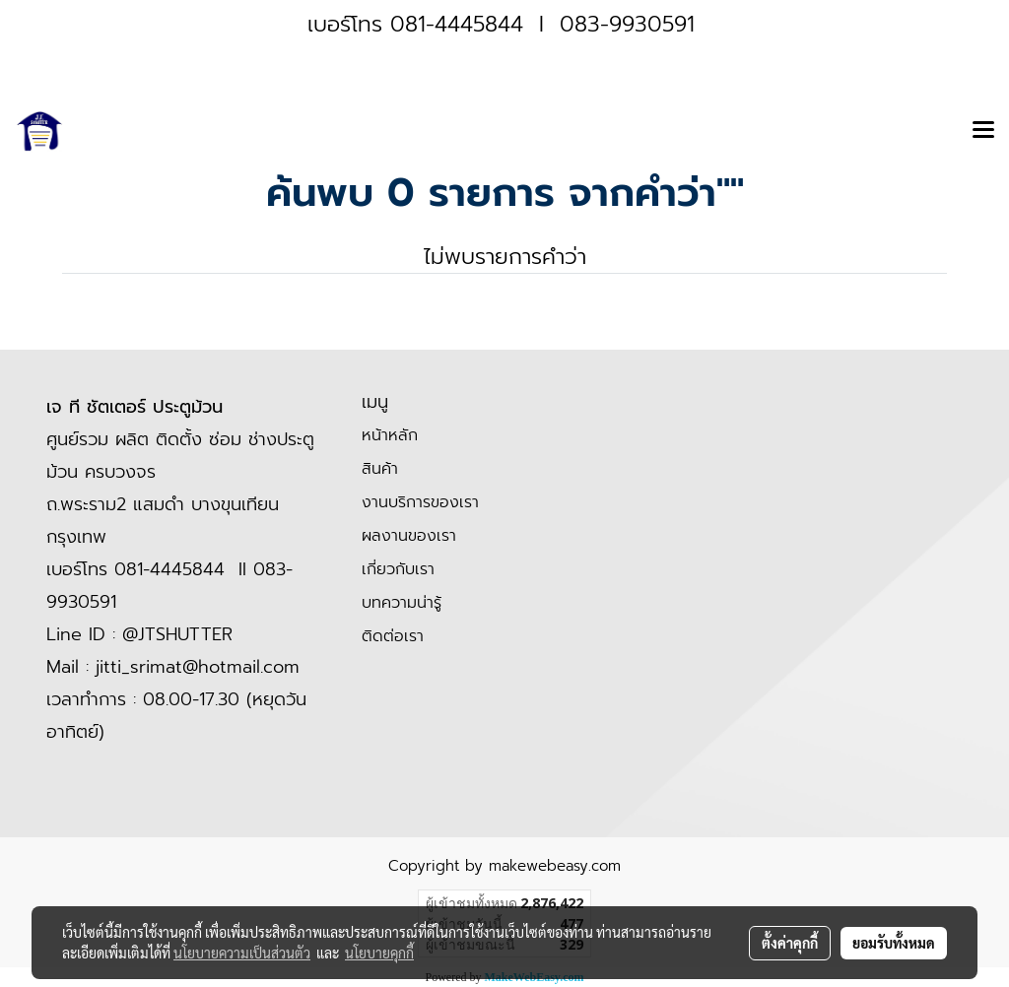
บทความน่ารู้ (401, 603)
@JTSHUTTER (177, 634)
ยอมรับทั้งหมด (893, 943)
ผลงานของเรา (409, 536)
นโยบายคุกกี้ (379, 952)
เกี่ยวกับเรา (398, 569)
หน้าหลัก (390, 435)
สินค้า (380, 469)
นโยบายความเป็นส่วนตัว (241, 952)
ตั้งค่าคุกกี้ (790, 943)
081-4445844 (456, 24)
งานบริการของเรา (420, 502)
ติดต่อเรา (393, 636)
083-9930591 (627, 24)
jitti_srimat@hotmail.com (198, 667)
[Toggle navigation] (983, 131)
